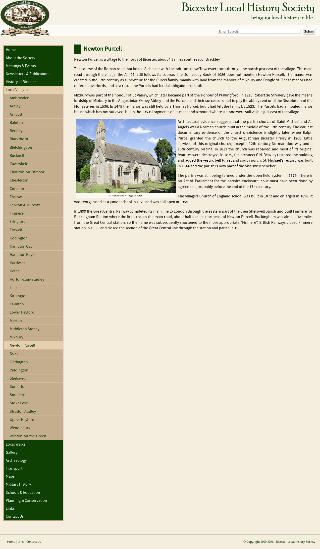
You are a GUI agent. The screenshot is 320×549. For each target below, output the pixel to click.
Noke (14, 353)
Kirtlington (19, 296)
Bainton (16, 122)
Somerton (18, 386)
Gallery (11, 452)
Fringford (18, 221)
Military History (18, 484)
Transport (14, 468)
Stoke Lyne (19, 403)
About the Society (20, 58)
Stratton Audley (23, 411)
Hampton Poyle (22, 254)
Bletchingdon (21, 147)
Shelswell (18, 378)
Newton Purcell (22, 345)
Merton (16, 320)
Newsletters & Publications (28, 74)
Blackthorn (19, 139)
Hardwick (17, 263)
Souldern (17, 395)
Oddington (19, 362)
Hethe (15, 271)
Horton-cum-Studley (27, 279)
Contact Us (15, 516)
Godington (19, 238)
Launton (17, 304)
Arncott (16, 114)
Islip (13, 287)
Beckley (16, 131)
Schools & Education (23, 492)
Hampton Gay (21, 246)
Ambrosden (19, 98)
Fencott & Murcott (25, 205)
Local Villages (17, 89)
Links (10, 508)
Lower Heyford (22, 312)
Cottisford (18, 188)
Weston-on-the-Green (28, 436)
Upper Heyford (22, 419)
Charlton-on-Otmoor (27, 172)
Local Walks (15, 444)
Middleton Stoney (24, 329)
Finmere (17, 213)
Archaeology (16, 460)
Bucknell (17, 155)
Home (11, 49)
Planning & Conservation (26, 500)
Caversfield (19, 164)
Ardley (15, 106)
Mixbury (16, 337)
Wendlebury (20, 428)
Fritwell (16, 230)
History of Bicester (21, 82)
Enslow (16, 197)
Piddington (19, 370)
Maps (10, 476)
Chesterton (19, 180)
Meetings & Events (21, 66)
